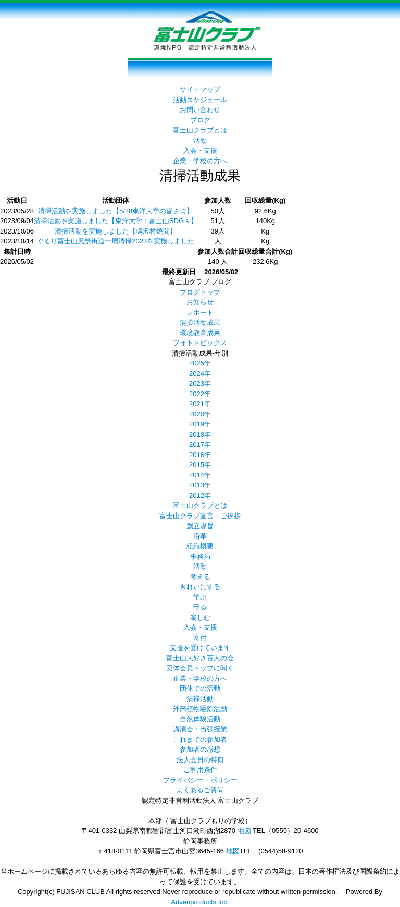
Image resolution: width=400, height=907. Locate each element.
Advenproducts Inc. (200, 902)
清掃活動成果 (200, 322)
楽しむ (200, 617)
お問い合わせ (200, 110)
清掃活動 (200, 699)
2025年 (200, 363)
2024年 (200, 373)
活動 (200, 140)
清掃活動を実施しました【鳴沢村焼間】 (116, 231)
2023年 (200, 383)
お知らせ (200, 302)
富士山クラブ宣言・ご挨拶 (200, 516)
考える (200, 577)
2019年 (200, 424)
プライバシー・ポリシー (200, 780)
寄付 (200, 638)
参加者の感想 (200, 749)
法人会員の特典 (200, 760)
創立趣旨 (200, 526)
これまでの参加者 (200, 739)
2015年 (200, 465)
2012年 (200, 495)
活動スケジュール (200, 100)
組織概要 (200, 546)
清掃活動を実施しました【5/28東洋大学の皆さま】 (115, 211)
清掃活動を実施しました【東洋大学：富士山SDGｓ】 (115, 221)
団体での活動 (200, 688)
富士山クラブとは (200, 130)
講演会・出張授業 (200, 729)
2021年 (200, 404)
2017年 (200, 444)
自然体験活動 (200, 719)
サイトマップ (200, 89)
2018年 (200, 434)
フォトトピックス (200, 343)
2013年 (200, 485)
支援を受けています (200, 648)
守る (200, 607)
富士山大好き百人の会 (200, 658)
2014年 (200, 475)
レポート (200, 312)
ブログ (200, 120)
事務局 (200, 556)
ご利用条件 (200, 770)
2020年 (200, 414)
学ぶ (200, 597)
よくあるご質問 (200, 790)
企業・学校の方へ (200, 161)
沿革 (200, 536)
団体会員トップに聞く (200, 668)
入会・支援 (200, 150)
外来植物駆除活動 (200, 709)
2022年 (200, 394)
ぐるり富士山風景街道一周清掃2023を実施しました (115, 241)
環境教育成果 (200, 333)
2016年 (200, 455)
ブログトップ (200, 292)
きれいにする (200, 587)
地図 (244, 831)
